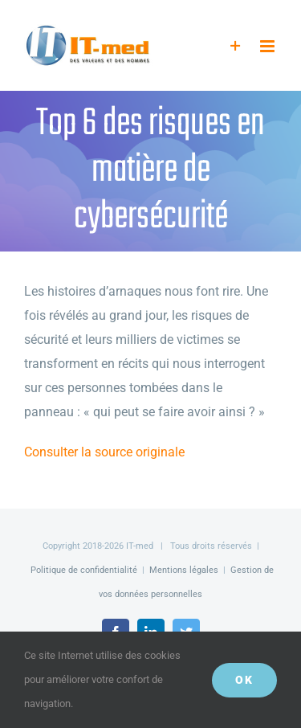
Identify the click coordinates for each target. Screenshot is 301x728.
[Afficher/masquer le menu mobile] (268, 46)
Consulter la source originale (104, 452)
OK (244, 679)
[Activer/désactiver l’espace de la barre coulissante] (235, 46)
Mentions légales (183, 570)
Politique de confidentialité (84, 570)
